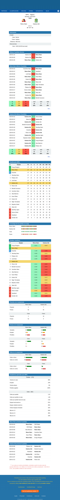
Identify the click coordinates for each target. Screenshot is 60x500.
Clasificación (14, 11)
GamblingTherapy (31, 487)
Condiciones (29, 496)
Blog (47, 11)
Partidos (4, 11)
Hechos (23, 11)
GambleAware (21, 487)
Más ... (49, 108)
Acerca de (37, 496)
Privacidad (22, 496)
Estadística (39, 11)
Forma (31, 11)
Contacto (44, 496)
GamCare (39, 487)
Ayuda (15, 496)
